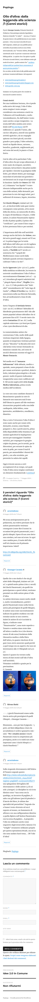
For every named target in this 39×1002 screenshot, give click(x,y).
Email (6, 918)
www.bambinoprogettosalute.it (15, 80)
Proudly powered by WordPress (20, 998)
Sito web (7, 928)
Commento (8, 876)
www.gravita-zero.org (12, 86)
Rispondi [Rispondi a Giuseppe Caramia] (7, 695)
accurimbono (12, 511)
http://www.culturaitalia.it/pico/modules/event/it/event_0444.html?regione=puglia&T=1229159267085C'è (19, 778)
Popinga (8, 7)
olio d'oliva (13, 480)
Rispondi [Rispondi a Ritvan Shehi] (7, 751)
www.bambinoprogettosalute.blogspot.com (19, 83)
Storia (20, 480)
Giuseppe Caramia (12, 478)
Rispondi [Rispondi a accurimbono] (7, 561)
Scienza (5, 480)
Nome (6, 908)
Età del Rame (17, 127)
